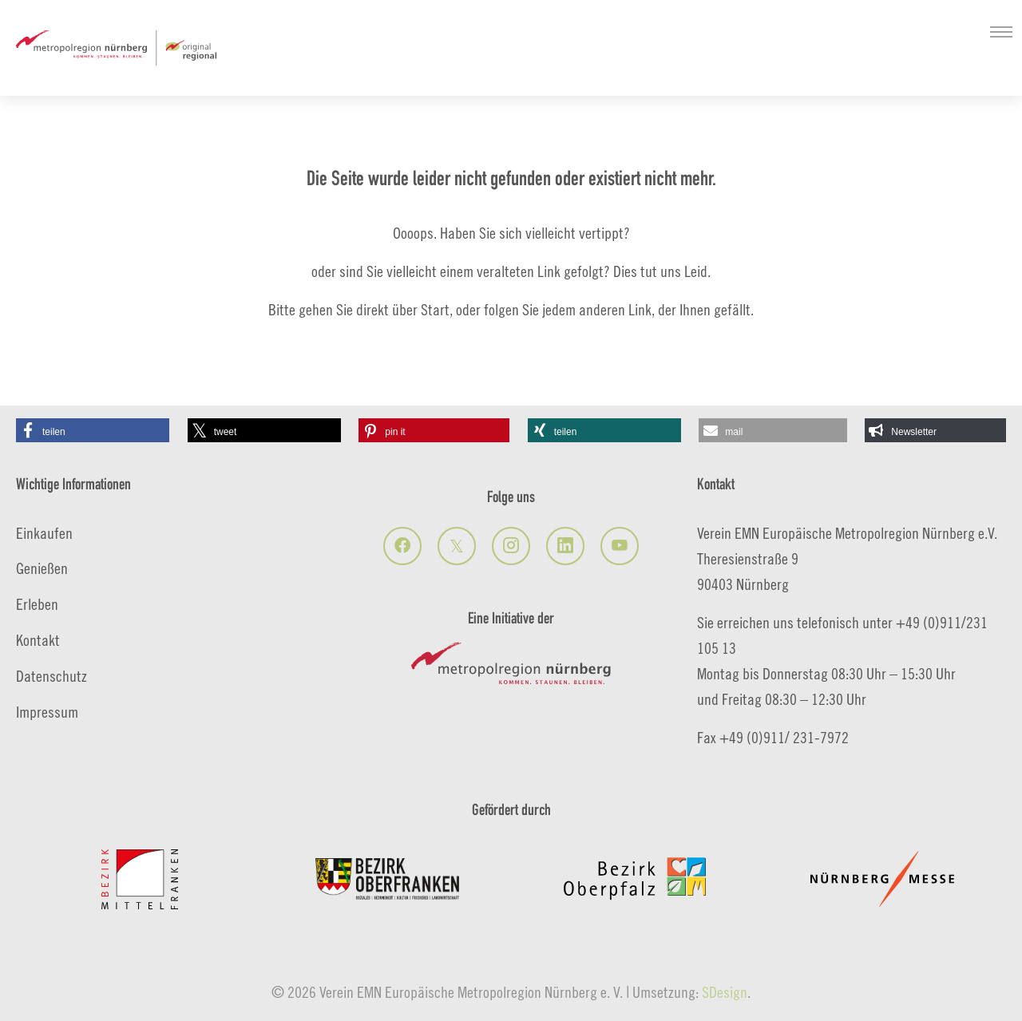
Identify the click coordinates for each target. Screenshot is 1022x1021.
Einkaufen (44, 533)
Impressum (47, 711)
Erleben (37, 604)
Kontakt (38, 640)
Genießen (42, 568)
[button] (92, 430)
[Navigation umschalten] (1001, 32)
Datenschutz (51, 676)
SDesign (724, 992)
